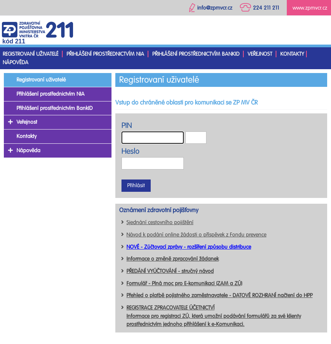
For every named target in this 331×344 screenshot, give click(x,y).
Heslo (130, 151)
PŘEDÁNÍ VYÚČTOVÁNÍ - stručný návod (170, 271)
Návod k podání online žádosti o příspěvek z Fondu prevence (196, 234)
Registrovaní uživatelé (30, 54)
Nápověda (15, 62)
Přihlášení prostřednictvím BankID (196, 54)
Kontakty (292, 54)
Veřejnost (260, 54)
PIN (126, 125)
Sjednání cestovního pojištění (159, 222)
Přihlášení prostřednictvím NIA (105, 54)
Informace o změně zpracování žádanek (172, 259)
